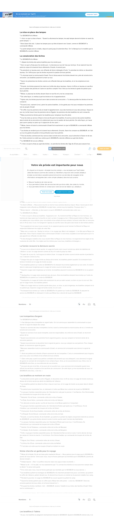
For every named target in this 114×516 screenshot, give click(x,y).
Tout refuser (57, 51)
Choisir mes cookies (47, 46)
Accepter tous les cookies (64, 46)
